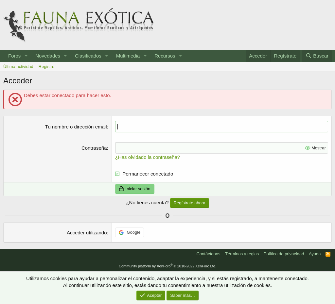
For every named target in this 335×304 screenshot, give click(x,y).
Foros (14, 56)
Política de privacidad (284, 253)
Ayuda (315, 253)
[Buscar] (317, 56)
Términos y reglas (242, 253)
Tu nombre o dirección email (76, 126)
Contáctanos (208, 253)
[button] (25, 56)
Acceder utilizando (87, 232)
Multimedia (128, 56)
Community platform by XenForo (167, 266)
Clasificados (88, 56)
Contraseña (94, 148)
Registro (46, 66)
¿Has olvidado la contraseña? (147, 157)
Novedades (47, 56)
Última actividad (18, 66)
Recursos (164, 56)
